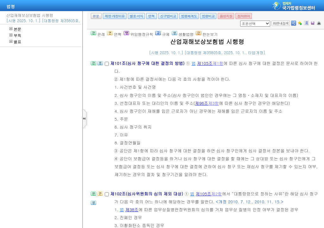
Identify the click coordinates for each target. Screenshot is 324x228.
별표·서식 (136, 16)
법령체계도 (189, 16)
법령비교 (208, 16)
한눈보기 (207, 34)
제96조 (201, 103)
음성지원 (226, 16)
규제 (162, 34)
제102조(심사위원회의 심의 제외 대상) (147, 194)
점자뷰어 (243, 16)
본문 (15, 29)
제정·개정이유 (115, 16)
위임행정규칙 (138, 34)
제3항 (213, 103)
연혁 (151, 16)
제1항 (218, 63)
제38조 (132, 209)
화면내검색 (281, 23)
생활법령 (183, 34)
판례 (98, 34)
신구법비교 (168, 16)
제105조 (205, 63)
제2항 (216, 194)
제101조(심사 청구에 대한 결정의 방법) (148, 63)
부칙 (15, 35)
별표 (15, 41)
